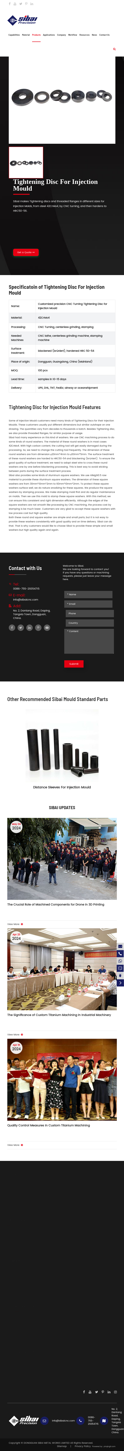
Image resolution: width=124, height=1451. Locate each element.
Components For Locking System (28, 1210)
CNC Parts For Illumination (24, 1206)
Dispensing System (23, 1347)
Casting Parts (16, 1215)
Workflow (72, 34)
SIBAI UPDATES (62, 807)
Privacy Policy (83, 1446)
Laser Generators (22, 1328)
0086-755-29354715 (84, 10)
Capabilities (14, 34)
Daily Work (21, 1378)
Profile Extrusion (18, 1256)
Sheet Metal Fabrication (23, 1242)
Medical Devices (21, 1333)
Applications (49, 34)
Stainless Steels (18, 1278)
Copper (13, 1301)
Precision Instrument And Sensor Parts (31, 1201)
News (94, 34)
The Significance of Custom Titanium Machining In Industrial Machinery (59, 1015)
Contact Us (109, 3)
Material (26, 34)
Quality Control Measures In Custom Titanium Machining (48, 1126)
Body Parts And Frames (22, 1186)
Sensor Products (21, 1323)
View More (15, 924)
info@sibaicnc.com (50, 10)
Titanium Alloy (17, 1287)
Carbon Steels (17, 1282)
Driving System (20, 1318)
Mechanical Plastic (20, 1292)
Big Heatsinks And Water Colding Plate (31, 1191)
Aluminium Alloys (19, 1273)
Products (36, 34)
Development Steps (26, 1369)
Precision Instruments (24, 1337)
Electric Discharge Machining (26, 1251)
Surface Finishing (18, 1246)
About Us (20, 1364)
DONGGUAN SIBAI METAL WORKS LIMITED (47, 1443)
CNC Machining (18, 1232)
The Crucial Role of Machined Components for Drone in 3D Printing (55, 905)
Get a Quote (26, 252)
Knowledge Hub (24, 1383)
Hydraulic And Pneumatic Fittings (28, 1196)
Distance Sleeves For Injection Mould (62, 787)
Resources (84, 34)
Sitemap (62, 1446)
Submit (73, 664)
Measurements (20, 1342)
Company (61, 34)
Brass (12, 1297)
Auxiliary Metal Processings (24, 1237)
